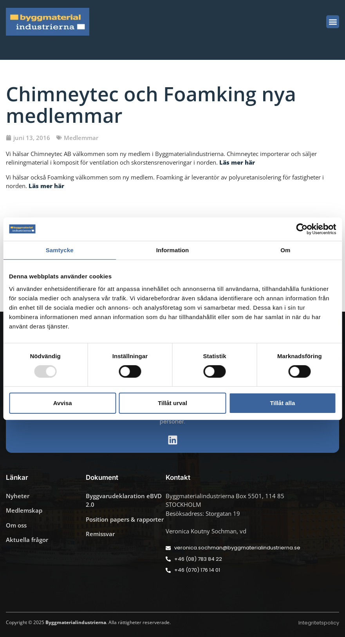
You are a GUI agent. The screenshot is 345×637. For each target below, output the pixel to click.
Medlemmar (81, 138)
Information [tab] (172, 249)
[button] (332, 21)
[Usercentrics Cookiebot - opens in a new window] (301, 229)
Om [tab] (285, 249)
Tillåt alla (282, 403)
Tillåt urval (172, 403)
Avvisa (62, 403)
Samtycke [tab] (60, 249)
